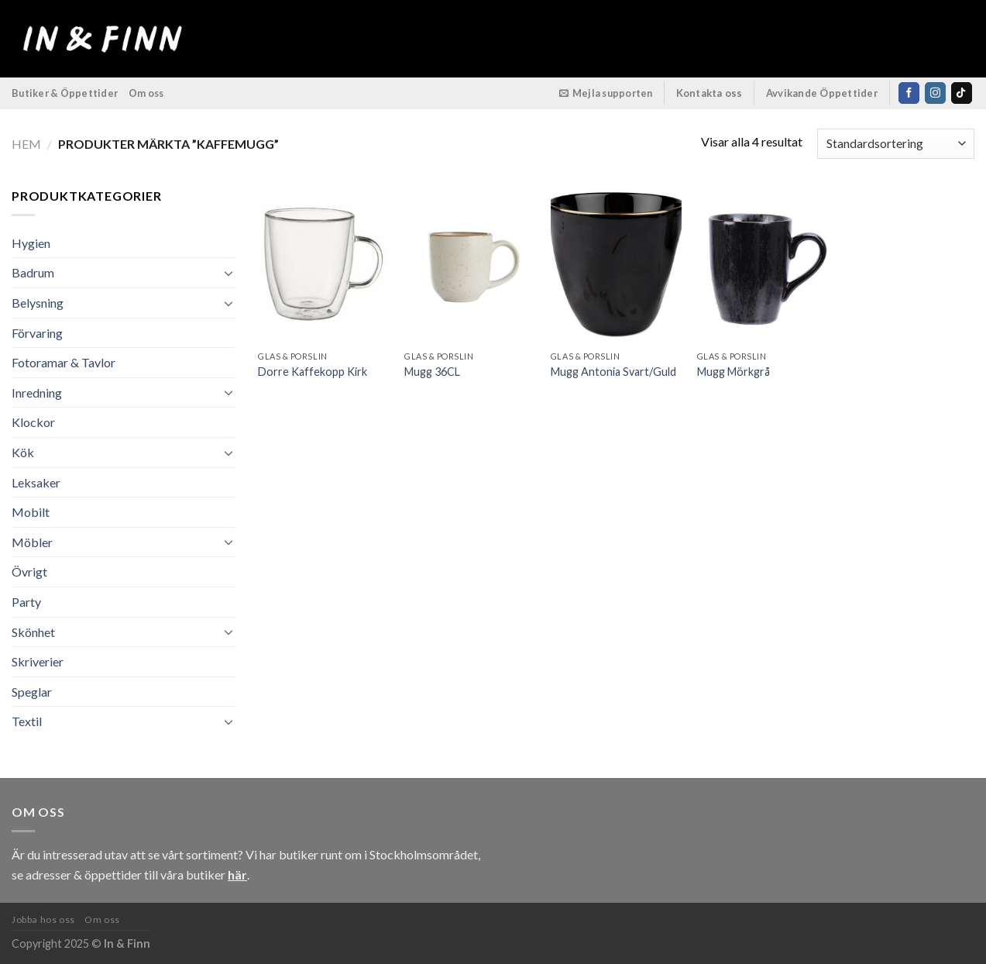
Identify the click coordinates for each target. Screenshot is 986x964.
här (237, 874)
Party (26, 601)
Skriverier (38, 661)
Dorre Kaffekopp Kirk (312, 371)
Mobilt (31, 511)
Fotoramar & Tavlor (63, 362)
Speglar (32, 691)
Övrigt (29, 571)
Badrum (33, 272)
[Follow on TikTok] (961, 93)
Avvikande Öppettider (822, 93)
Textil (27, 721)
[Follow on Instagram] (935, 93)
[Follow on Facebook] (908, 93)
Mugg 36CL (432, 371)
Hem (26, 143)
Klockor (33, 422)
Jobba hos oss (43, 919)
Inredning (37, 392)
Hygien (31, 243)
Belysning (38, 302)
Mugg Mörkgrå (733, 371)
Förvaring (37, 332)
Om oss (146, 93)
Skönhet (33, 632)
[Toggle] (229, 272)
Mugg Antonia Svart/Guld (613, 371)
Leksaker (36, 482)
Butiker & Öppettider (65, 93)
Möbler (32, 542)
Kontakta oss (709, 93)
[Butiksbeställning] (895, 144)
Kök (23, 452)
